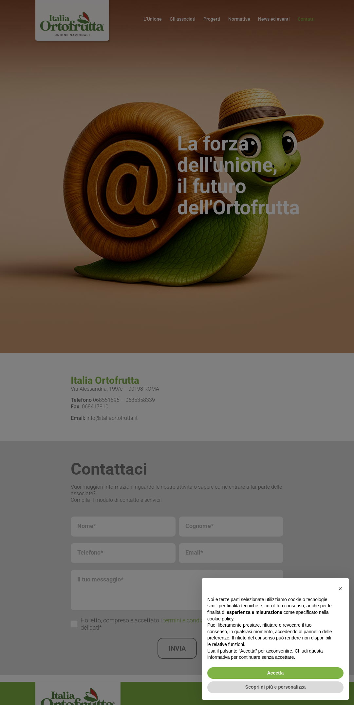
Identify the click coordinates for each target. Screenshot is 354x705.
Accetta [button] (275, 673)
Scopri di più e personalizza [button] (275, 687)
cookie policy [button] (220, 618)
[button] (340, 588)
